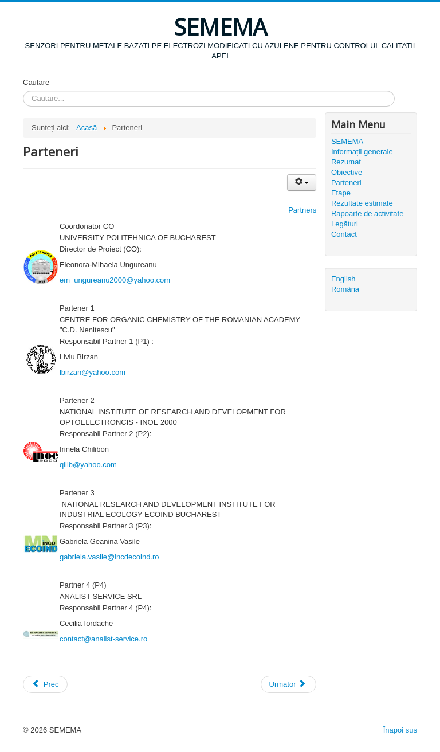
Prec (45, 684)
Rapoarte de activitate (367, 213)
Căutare (36, 82)
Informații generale (362, 151)
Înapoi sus (400, 730)
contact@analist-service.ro (103, 638)
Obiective (346, 172)
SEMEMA (347, 141)
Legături (344, 224)
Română (345, 289)
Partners (302, 210)
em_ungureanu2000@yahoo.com (115, 280)
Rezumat (346, 162)
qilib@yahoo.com (88, 464)
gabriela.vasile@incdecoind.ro (109, 557)
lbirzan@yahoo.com (92, 372)
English (343, 279)
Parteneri (346, 182)
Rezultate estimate (362, 203)
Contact (344, 234)
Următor (288, 684)
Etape (341, 193)
